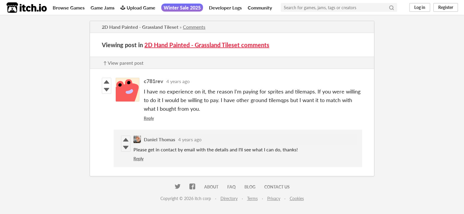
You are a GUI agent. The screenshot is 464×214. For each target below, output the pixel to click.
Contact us (277, 186)
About (211, 186)
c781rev (153, 81)
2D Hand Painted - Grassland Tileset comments (206, 44)
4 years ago (178, 81)
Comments (194, 27)
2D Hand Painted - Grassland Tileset (140, 27)
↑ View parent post (123, 63)
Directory (229, 198)
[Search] (391, 7)
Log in (419, 7)
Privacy (273, 198)
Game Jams (103, 7)
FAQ (231, 186)
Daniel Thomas (159, 139)
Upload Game (137, 7)
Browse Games (69, 7)
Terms (252, 198)
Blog (249, 186)
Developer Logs (225, 7)
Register (445, 7)
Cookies (297, 198)
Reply (149, 118)
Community (260, 7)
